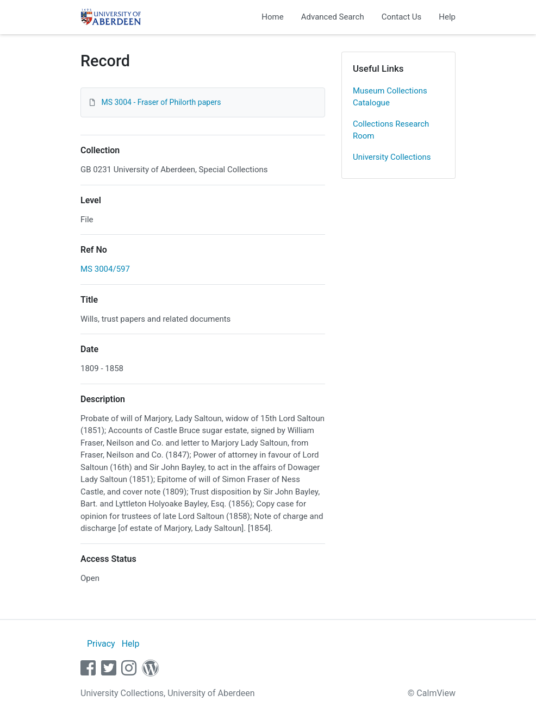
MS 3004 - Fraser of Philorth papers (161, 102)
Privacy (101, 644)
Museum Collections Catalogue (390, 97)
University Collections (392, 157)
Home (272, 17)
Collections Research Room (391, 130)
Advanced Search (332, 17)
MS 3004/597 (105, 269)
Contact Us (402, 17)
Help (447, 17)
